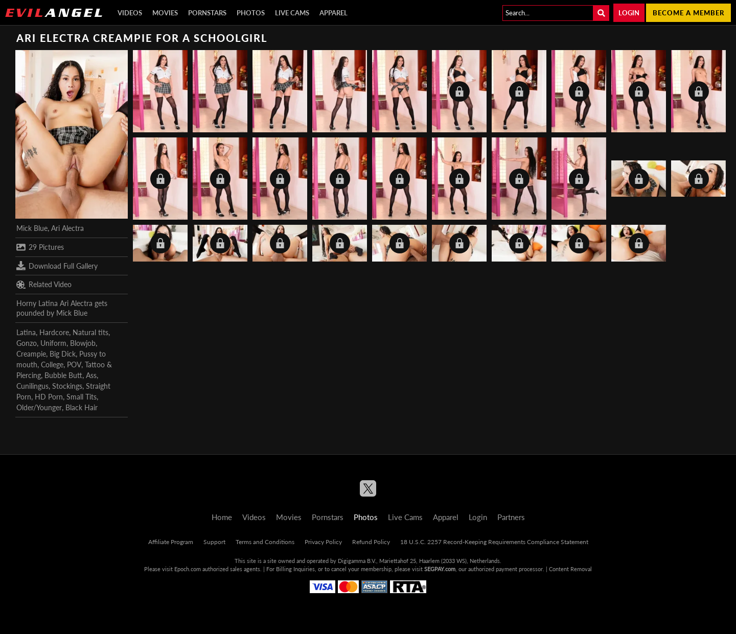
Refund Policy (371, 542)
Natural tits (90, 332)
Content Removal (570, 569)
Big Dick (63, 353)
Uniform (53, 343)
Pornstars (207, 13)
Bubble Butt (63, 375)
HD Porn (49, 396)
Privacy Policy (323, 542)
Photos (251, 13)
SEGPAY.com (439, 569)
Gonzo (26, 343)
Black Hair (81, 407)
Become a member (688, 13)
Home (222, 517)
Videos (130, 13)
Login (628, 13)
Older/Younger (39, 407)
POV (74, 364)
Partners (511, 517)
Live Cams (292, 13)
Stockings (67, 386)
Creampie (31, 353)
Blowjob (83, 343)
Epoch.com (187, 569)
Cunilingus (32, 386)
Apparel (333, 13)
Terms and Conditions (265, 542)
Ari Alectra (67, 228)
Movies (165, 13)
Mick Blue (32, 228)
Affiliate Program (170, 542)
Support (214, 542)
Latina (26, 332)
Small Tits (81, 396)
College (52, 364)
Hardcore (54, 332)
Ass (91, 375)
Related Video (44, 284)
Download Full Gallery (57, 265)
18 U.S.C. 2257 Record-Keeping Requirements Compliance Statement (494, 542)
